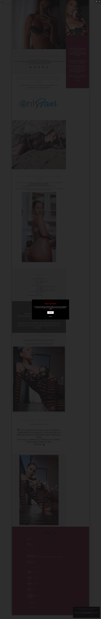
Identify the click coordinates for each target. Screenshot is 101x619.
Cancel (50, 316)
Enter (50, 312)
